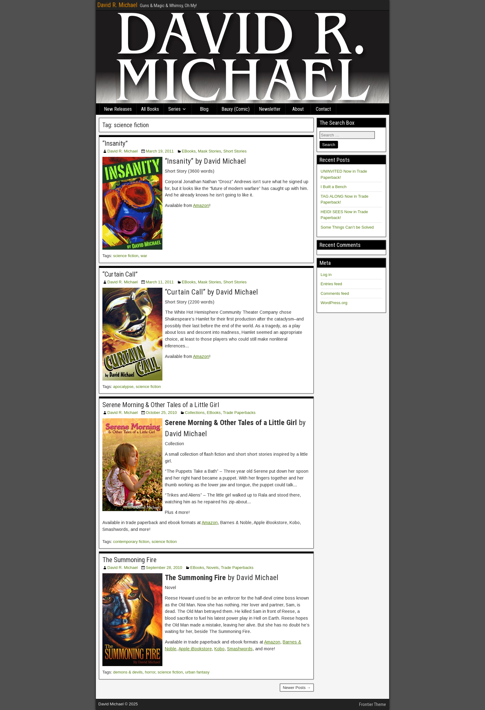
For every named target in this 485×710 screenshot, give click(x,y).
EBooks (189, 151)
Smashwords (240, 648)
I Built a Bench (334, 186)
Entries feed (331, 284)
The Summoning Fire (129, 560)
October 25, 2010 (161, 412)
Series (174, 109)
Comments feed (335, 293)
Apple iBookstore (195, 648)
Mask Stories (209, 151)
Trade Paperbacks (239, 412)
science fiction (126, 255)
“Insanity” (115, 143)
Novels (212, 567)
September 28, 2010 (164, 567)
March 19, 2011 (160, 151)
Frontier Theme (372, 704)
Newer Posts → (297, 687)
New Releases (118, 109)
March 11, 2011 (160, 282)
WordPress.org (334, 302)
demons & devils (128, 672)
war (144, 255)
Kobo (219, 648)
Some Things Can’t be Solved (347, 227)
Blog (204, 109)
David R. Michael (117, 5)
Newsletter (270, 109)
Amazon (201, 205)
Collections (195, 412)
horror (150, 672)
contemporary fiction (131, 541)
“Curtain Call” (120, 274)
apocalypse (123, 386)
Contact (323, 109)
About (298, 109)
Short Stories (235, 151)
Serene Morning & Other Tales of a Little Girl (160, 405)
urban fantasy (197, 672)
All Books (150, 109)
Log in (326, 274)
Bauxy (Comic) (235, 109)
